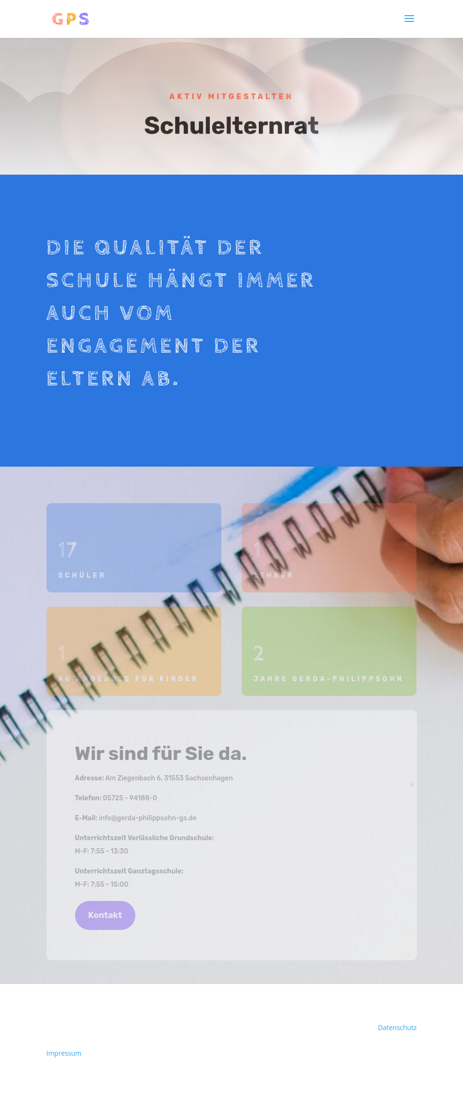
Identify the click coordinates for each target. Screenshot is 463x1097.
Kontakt (105, 915)
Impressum (64, 1053)
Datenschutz (397, 1027)
